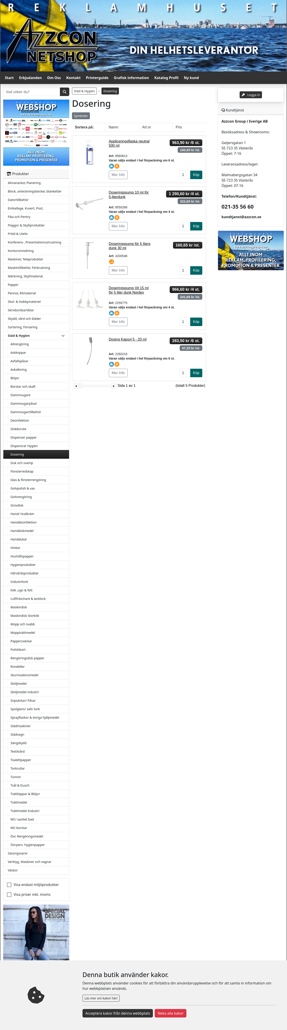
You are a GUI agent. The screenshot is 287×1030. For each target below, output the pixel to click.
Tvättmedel (19, 802)
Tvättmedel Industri (25, 811)
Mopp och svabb (23, 624)
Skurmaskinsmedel (24, 675)
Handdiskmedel (22, 531)
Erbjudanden (30, 77)
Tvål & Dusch (20, 785)
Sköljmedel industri (25, 692)
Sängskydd (18, 743)
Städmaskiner (21, 726)
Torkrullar (18, 768)
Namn (113, 127)
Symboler (81, 116)
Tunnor (16, 777)
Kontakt (73, 77)
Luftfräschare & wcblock (28, 599)
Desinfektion (20, 420)
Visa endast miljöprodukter (36, 884)
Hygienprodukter (23, 565)
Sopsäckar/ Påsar (23, 700)
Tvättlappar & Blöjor (25, 794)
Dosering (17, 454)
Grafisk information (131, 77)
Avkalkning (19, 369)
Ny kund (191, 77)
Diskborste (18, 429)
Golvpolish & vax (23, 488)
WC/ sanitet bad (22, 819)
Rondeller (18, 666)
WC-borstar (19, 828)
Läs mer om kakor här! (101, 998)
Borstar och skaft (23, 386)
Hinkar (15, 548)
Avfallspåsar (19, 361)
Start (9, 77)
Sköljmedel (19, 683)
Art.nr (146, 127)
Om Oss (54, 77)
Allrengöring (20, 344)
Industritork (19, 582)
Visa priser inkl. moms (32, 894)
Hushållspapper (22, 556)
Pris (179, 127)
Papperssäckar (21, 641)
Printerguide (97, 77)
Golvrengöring (21, 497)
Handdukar (19, 539)
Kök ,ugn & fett (21, 590)
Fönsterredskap (22, 471)
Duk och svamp (22, 463)
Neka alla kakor (171, 1013)
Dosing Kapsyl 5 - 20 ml (128, 339)
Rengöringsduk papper (27, 658)
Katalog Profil (166, 77)
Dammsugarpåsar (24, 403)
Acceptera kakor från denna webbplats (117, 1013)
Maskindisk (19, 607)
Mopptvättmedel (23, 632)
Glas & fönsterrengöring (28, 480)
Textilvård (18, 751)
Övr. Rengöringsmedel (27, 836)
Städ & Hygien (84, 91)
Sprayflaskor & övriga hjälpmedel (35, 717)
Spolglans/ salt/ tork (25, 709)
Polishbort (18, 649)
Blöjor (15, 378)
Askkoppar (18, 352)
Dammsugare (20, 395)
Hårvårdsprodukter (25, 573)
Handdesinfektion (24, 522)
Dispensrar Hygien (24, 446)
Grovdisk (17, 505)
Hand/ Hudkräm (22, 514)
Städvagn (17, 734)
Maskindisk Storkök (25, 615)
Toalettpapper (21, 760)
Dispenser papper (24, 437)
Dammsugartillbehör (26, 412)
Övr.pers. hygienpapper (28, 845)
